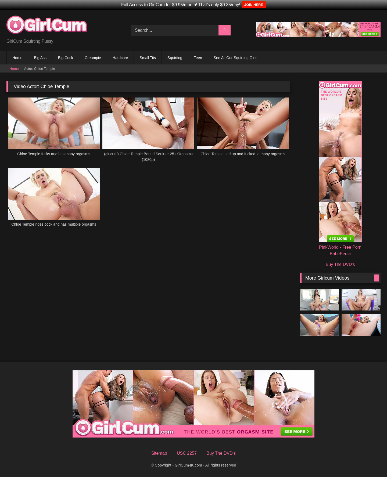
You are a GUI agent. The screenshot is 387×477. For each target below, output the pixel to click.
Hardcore (120, 58)
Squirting (174, 58)
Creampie (93, 58)
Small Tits (147, 58)
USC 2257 (187, 453)
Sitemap (159, 453)
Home (17, 58)
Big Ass (40, 58)
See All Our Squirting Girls (235, 58)
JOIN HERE (253, 5)
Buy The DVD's (340, 264)
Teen (198, 58)
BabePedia (340, 253)
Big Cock (65, 58)
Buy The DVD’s (221, 453)
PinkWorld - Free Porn (340, 247)
